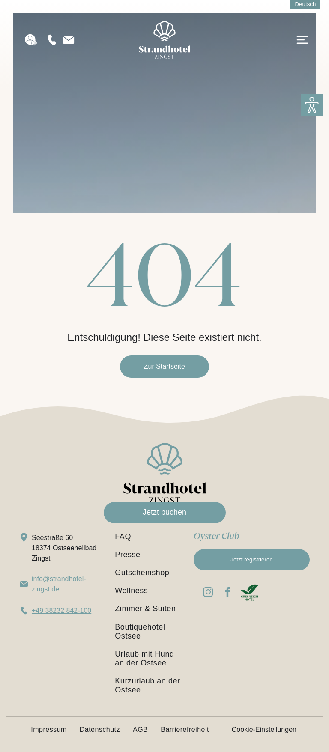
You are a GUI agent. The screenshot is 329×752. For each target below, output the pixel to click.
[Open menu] (302, 41)
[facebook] (227, 593)
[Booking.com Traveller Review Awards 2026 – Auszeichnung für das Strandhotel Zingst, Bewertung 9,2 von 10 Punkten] (273, 633)
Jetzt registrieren (251, 559)
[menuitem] (148, 537)
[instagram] (207, 593)
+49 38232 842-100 (61, 610)
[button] (312, 105)
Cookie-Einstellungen (264, 729)
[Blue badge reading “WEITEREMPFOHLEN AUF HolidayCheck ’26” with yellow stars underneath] (217, 633)
